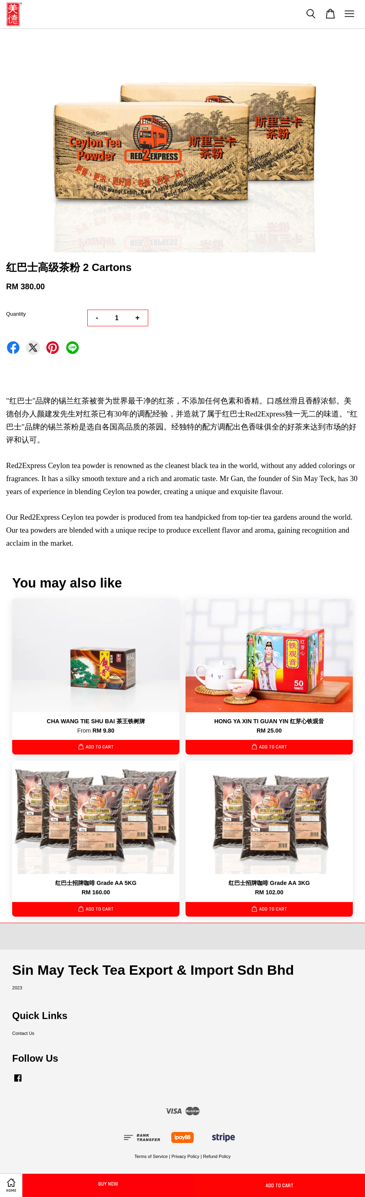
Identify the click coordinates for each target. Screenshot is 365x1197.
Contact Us (23, 1033)
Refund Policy (217, 1156)
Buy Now (108, 1184)
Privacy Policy (185, 1156)
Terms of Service (151, 1156)
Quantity (16, 314)
